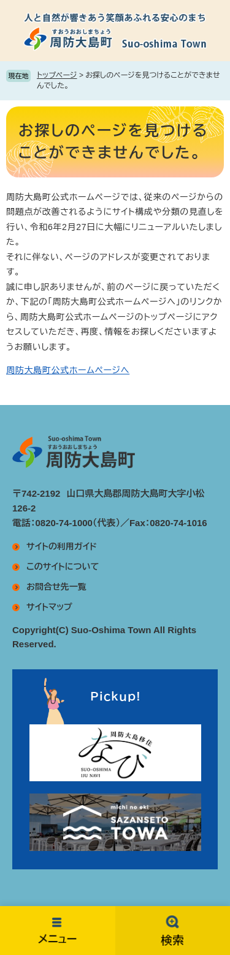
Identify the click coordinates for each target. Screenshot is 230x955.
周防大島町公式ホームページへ (67, 370)
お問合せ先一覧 (56, 587)
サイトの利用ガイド (61, 546)
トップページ (57, 75)
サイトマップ (49, 607)
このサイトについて (62, 566)
